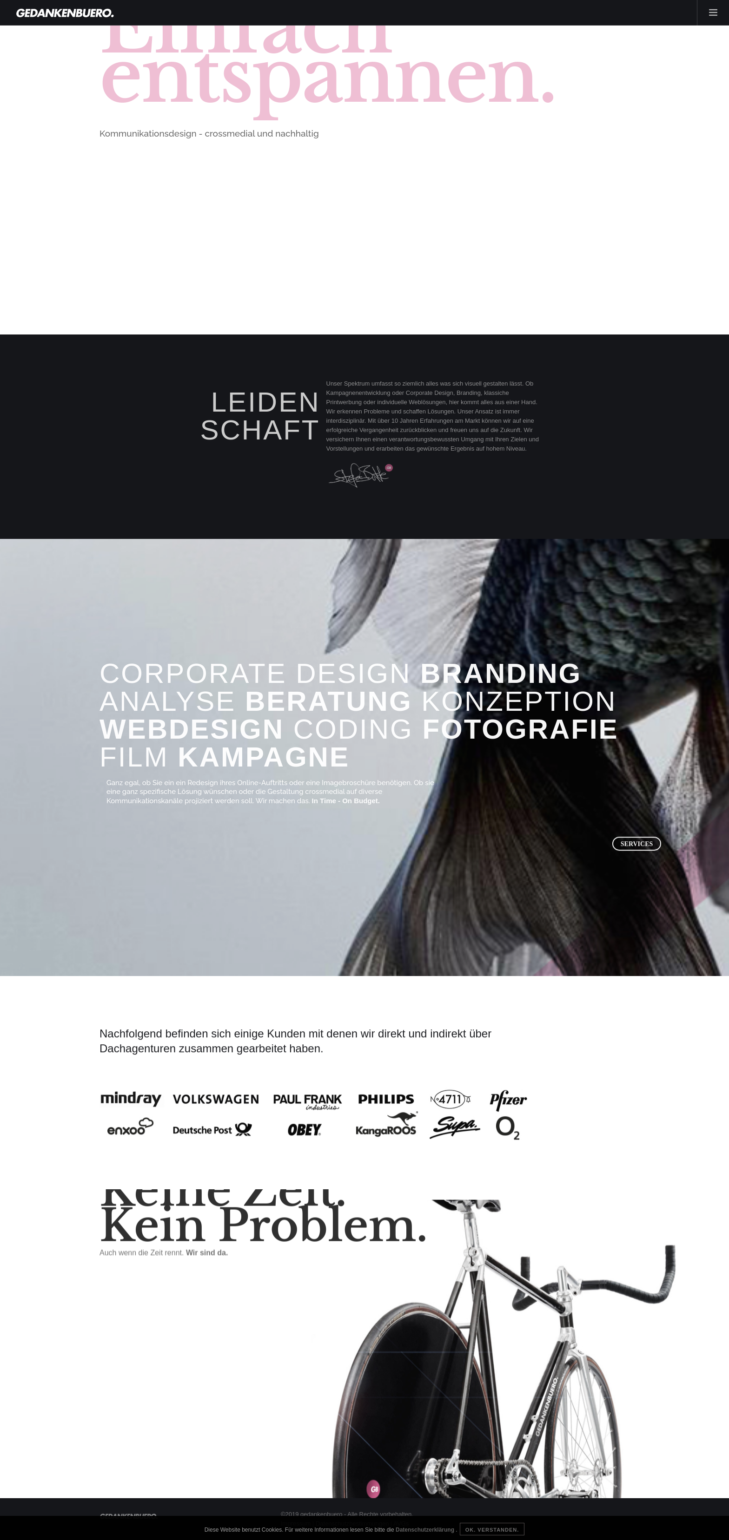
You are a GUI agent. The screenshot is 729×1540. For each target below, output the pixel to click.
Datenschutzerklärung (426, 1530)
